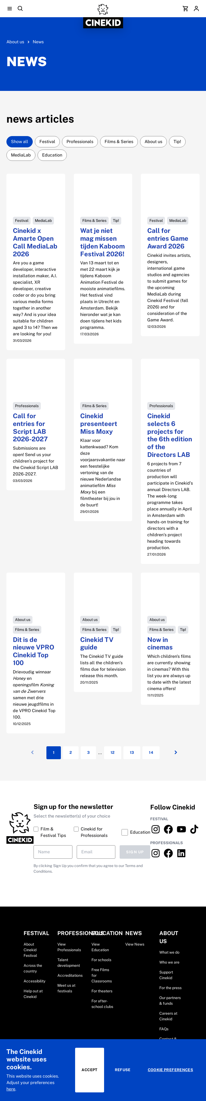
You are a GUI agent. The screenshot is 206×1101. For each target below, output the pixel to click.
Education (136, 832)
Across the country (33, 968)
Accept (89, 1070)
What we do (169, 952)
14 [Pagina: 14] (151, 752)
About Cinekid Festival (30, 950)
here (10, 1089)
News (38, 41)
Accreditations (70, 975)
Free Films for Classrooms (101, 975)
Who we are (169, 962)
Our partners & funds (170, 1001)
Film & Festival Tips (50, 832)
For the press (170, 988)
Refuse (123, 1070)
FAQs (163, 1029)
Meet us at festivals (66, 988)
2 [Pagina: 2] (70, 752)
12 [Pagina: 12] (113, 752)
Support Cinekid (166, 975)
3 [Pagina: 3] (88, 752)
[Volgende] (174, 752)
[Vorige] (31, 752)
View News (134, 944)
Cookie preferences (170, 1070)
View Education (100, 947)
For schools (101, 960)
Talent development (68, 963)
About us (15, 41)
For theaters (101, 991)
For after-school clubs (102, 1004)
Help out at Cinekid (33, 994)
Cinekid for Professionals (91, 832)
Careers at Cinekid (168, 1016)
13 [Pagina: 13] (132, 752)
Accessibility (34, 981)
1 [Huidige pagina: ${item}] (53, 752)
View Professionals (69, 947)
